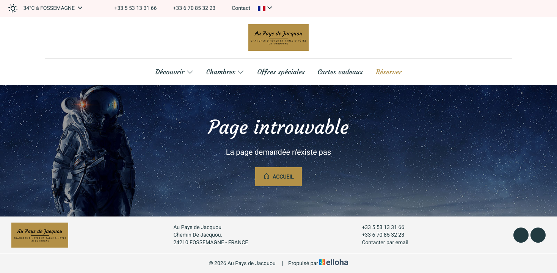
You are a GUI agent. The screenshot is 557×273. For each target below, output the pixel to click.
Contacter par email (380, 242)
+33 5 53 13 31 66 (378, 227)
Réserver (389, 72)
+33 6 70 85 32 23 (378, 235)
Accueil (278, 176)
